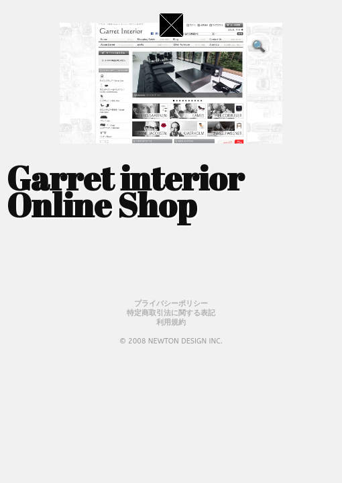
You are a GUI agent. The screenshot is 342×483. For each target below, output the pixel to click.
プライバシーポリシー (171, 303)
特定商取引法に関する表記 (171, 313)
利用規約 (171, 322)
